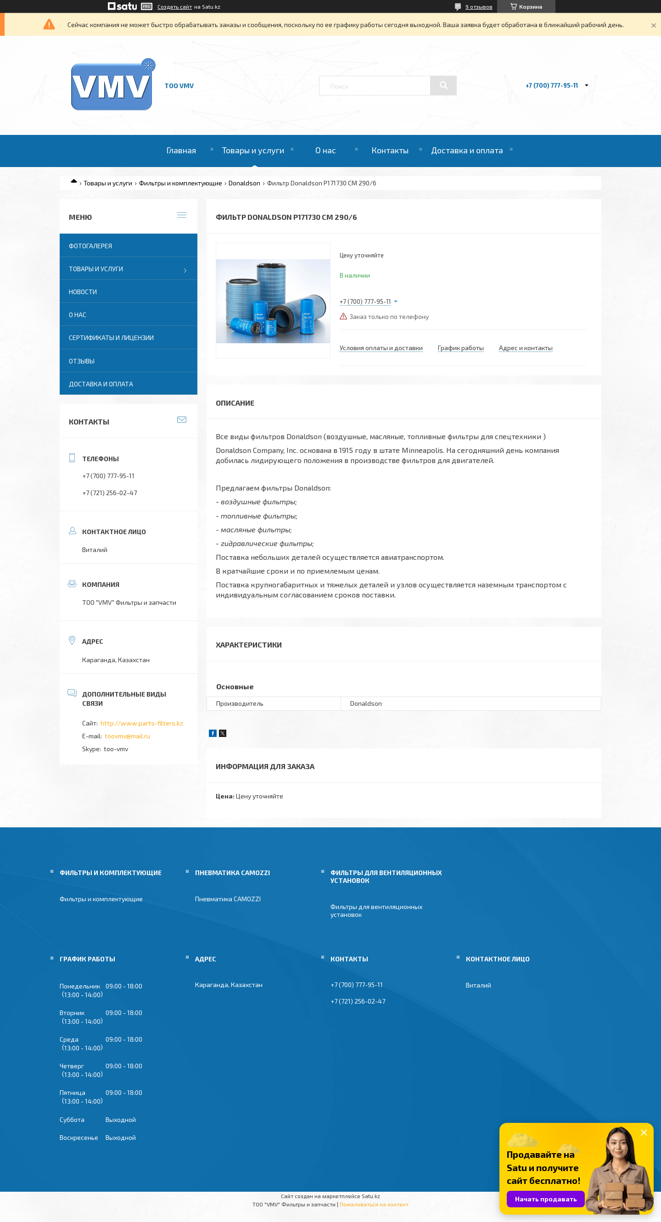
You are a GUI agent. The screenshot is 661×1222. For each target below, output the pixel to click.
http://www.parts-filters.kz (142, 723)
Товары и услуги (253, 150)
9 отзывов (479, 6)
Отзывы (82, 361)
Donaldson (244, 183)
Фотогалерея (90, 246)
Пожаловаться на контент (374, 1204)
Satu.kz (371, 1196)
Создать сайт (174, 6)
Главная (181, 150)
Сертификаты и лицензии (111, 337)
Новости (83, 292)
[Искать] (443, 85)
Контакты (390, 150)
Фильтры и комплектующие (180, 183)
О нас (325, 150)
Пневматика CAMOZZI (228, 899)
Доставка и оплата (467, 150)
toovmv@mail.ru (127, 736)
